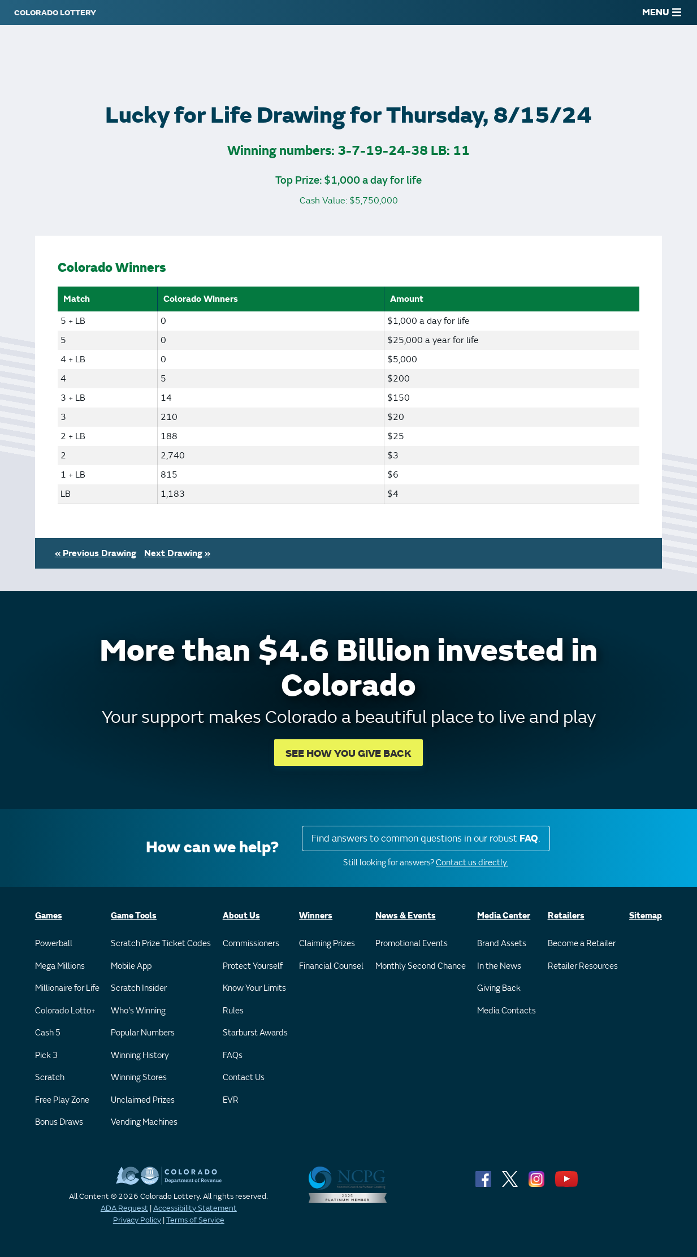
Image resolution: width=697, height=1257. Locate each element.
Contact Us (244, 1077)
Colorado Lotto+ (65, 1010)
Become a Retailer (582, 943)
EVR (231, 1100)
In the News (499, 966)
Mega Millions (60, 966)
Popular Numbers (143, 1033)
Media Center (503, 916)
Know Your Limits (254, 988)
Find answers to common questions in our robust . (425, 838)
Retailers (566, 916)
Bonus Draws (59, 1122)
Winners (315, 916)
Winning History (140, 1055)
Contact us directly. (472, 862)
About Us (241, 916)
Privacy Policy (137, 1220)
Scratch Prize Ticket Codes (161, 943)
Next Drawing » (177, 553)
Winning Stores (139, 1077)
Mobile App (131, 966)
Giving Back (499, 988)
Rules (233, 1010)
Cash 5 (47, 1033)
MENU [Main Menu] (661, 12)
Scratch (49, 1077)
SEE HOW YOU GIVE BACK (348, 753)
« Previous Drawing (95, 553)
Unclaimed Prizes (143, 1100)
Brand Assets (501, 943)
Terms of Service (195, 1220)
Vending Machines (144, 1122)
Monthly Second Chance (420, 966)
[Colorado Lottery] (55, 12)
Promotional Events (411, 943)
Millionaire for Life (67, 988)
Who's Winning (138, 1010)
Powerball (53, 943)
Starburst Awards (255, 1033)
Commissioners (251, 943)
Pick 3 (46, 1055)
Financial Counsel (331, 966)
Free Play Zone (62, 1100)
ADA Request (124, 1208)
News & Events (405, 916)
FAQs (233, 1055)
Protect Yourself (253, 966)
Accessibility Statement (195, 1208)
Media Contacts (506, 1010)
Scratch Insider (139, 988)
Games (48, 916)
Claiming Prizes (327, 943)
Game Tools (134, 916)
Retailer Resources (583, 966)
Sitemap (645, 916)
